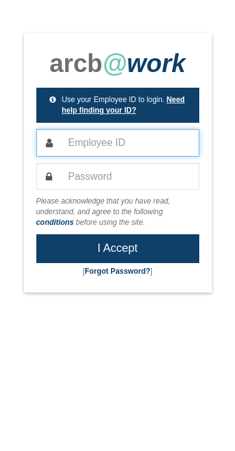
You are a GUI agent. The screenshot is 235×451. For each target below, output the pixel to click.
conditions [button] (55, 222)
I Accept (117, 248)
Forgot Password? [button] (117, 271)
